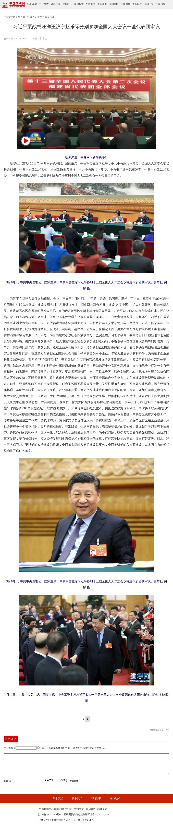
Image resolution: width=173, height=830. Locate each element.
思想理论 (67, 4)
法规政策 (79, 4)
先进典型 (90, 4)
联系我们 (77, 802)
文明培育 (102, 4)
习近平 (38, 17)
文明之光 (149, 4)
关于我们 (58, 802)
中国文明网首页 (12, 17)
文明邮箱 (96, 802)
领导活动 (27, 17)
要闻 (34, 4)
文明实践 (114, 4)
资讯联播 (55, 4)
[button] (26, 141)
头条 (29, 4)
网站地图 (115, 802)
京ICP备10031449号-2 (49, 818)
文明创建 (125, 4)
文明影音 (137, 4)
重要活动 (49, 17)
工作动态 (44, 4)
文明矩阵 (160, 4)
